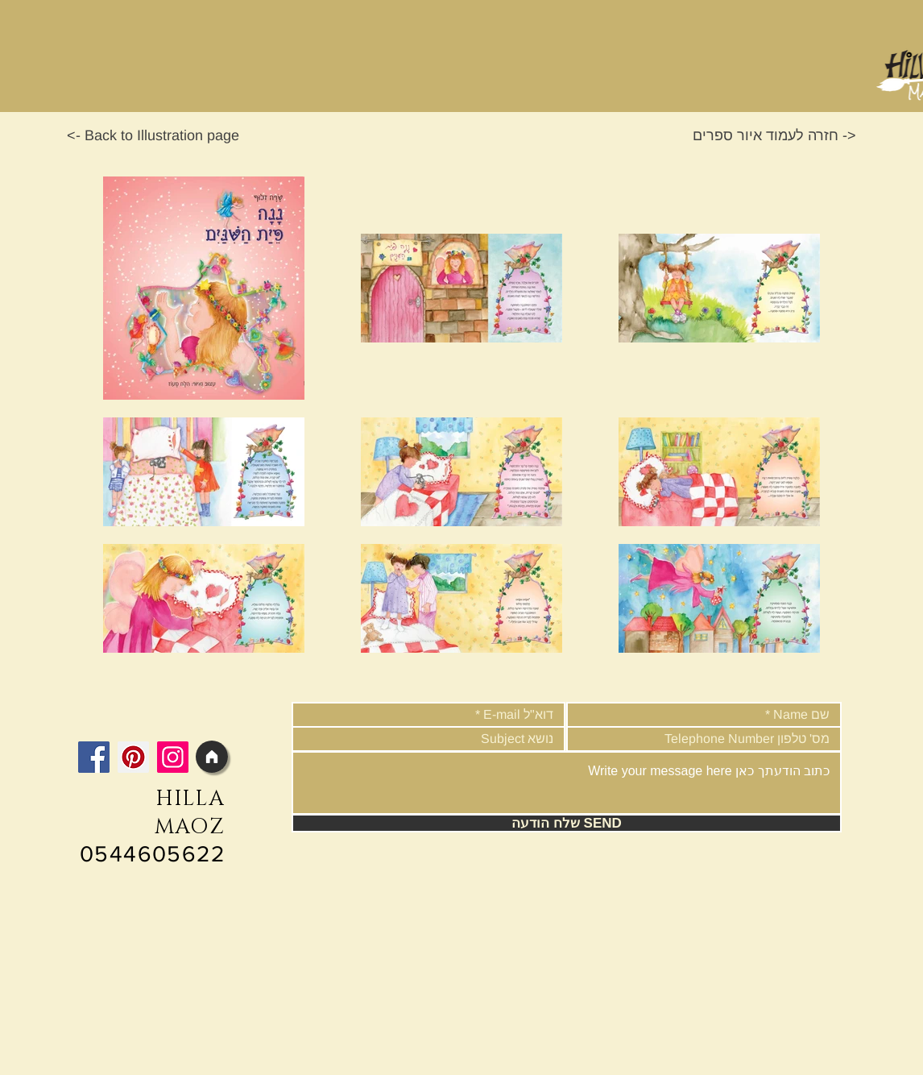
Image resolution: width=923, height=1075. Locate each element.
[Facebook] (94, 757)
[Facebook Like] (177, 718)
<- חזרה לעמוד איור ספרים (774, 135)
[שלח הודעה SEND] (567, 823)
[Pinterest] (133, 757)
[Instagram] (172, 757)
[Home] (212, 757)
